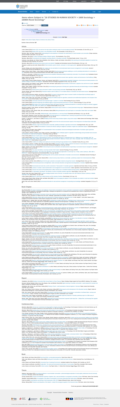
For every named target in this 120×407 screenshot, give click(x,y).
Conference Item (44, 39)
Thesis (52, 39)
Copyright (49, 392)
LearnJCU (83, 1)
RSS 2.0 (90, 25)
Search (37, 11)
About (31, 11)
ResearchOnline (22, 11)
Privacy (101, 404)
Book (49, 39)
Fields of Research (30, 29)
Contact (93, 1)
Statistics (70, 392)
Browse (44, 11)
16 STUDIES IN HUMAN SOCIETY (37, 30)
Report (37, 39)
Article (27, 39)
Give (101, 1)
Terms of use (96, 404)
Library (74, 1)
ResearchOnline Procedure (60, 392)
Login (93, 11)
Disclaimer (106, 404)
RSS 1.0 (84, 25)
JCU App (65, 1)
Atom (79, 25)
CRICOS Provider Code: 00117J (35, 404)
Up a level (25, 23)
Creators (60, 37)
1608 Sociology (36, 31)
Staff (57, 1)
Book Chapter (32, 39)
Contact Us (55, 11)
